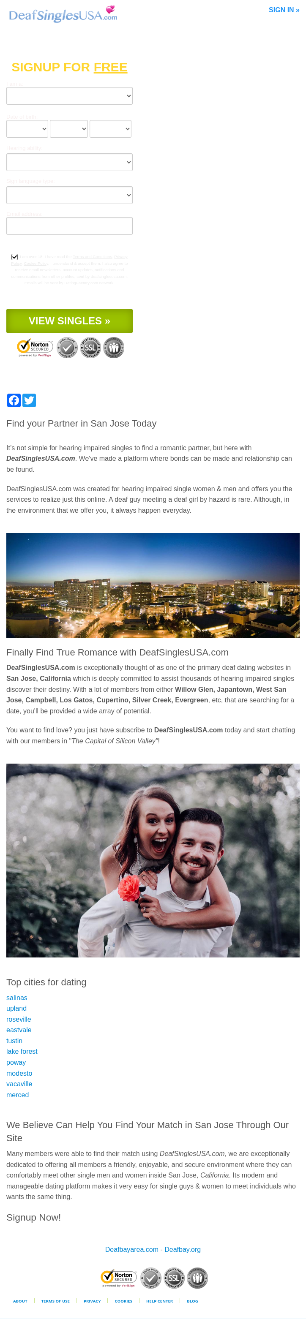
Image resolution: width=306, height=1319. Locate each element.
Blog (192, 1301)
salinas (16, 997)
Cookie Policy (36, 263)
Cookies (123, 1301)
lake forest (22, 1051)
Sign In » (284, 10)
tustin (14, 1040)
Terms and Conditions (92, 256)
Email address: (24, 214)
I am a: (14, 84)
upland (16, 1008)
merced (17, 1095)
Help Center (159, 1301)
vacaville (19, 1084)
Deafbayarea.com (131, 1249)
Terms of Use (55, 1301)
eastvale (19, 1029)
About (20, 1301)
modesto (19, 1073)
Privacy (92, 1301)
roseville (18, 1019)
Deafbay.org (182, 1249)
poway (16, 1062)
